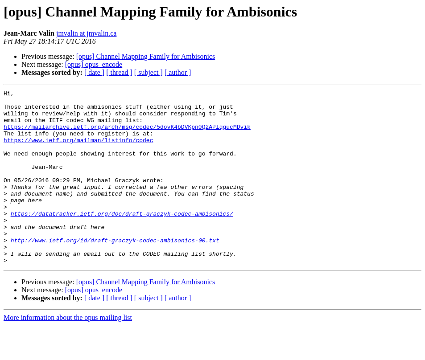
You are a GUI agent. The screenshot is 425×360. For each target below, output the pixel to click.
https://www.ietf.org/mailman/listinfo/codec (78, 151)
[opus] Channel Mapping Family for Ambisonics (145, 56)
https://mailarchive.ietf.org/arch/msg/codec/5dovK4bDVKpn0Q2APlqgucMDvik (127, 135)
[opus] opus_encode (93, 64)
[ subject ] (148, 72)
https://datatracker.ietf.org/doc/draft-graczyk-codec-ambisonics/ (122, 239)
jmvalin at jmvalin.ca (86, 33)
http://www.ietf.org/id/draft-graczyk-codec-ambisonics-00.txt (115, 271)
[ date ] (94, 72)
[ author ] (178, 72)
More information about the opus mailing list (68, 352)
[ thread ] (119, 72)
